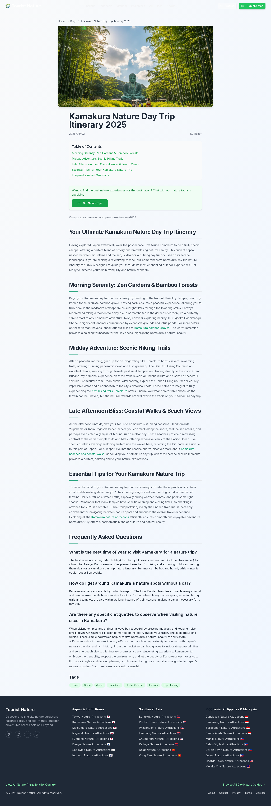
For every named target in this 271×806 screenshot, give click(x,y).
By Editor (196, 133)
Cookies (260, 792)
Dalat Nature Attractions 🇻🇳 (157, 750)
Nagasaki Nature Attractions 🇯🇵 (93, 733)
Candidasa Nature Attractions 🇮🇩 (227, 716)
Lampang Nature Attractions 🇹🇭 (160, 733)
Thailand (89, 6)
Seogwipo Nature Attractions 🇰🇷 (93, 750)
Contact (223, 792)
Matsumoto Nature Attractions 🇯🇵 (94, 727)
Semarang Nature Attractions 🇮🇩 (227, 722)
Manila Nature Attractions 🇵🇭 (225, 738)
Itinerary (153, 685)
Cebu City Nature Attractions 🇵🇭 (227, 744)
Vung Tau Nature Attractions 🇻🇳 (160, 755)
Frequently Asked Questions (90, 175)
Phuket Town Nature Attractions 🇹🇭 (162, 722)
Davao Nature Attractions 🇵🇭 (225, 755)
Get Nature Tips (89, 203)
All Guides (155, 6)
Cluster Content (134, 685)
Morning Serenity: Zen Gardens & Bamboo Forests (105, 153)
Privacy (236, 792)
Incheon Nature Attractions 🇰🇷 (92, 755)
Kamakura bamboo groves (151, 328)
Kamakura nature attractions (110, 517)
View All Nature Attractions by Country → (32, 784)
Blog (73, 21)
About (170, 6)
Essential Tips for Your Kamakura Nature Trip (102, 169)
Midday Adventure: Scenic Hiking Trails (97, 158)
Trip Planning (170, 685)
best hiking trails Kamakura (109, 391)
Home (61, 21)
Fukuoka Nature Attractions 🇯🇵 (92, 738)
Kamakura (114, 685)
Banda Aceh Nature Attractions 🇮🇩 (228, 733)
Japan (99, 685)
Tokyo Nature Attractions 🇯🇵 (91, 716)
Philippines (138, 6)
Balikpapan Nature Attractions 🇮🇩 (228, 727)
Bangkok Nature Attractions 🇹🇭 (159, 716)
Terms (248, 792)
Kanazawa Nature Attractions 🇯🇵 (93, 722)
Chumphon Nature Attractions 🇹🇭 (161, 738)
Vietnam (121, 6)
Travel (74, 685)
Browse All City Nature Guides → (244, 784)
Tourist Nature (23, 5)
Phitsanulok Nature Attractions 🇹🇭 (161, 727)
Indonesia (106, 6)
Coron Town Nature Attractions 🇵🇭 (229, 750)
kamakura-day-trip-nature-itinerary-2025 (109, 217)
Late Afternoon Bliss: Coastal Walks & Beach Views (105, 164)
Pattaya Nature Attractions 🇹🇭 (158, 744)
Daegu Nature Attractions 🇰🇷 (91, 744)
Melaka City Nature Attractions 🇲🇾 (228, 766)
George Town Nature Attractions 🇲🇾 (229, 761)
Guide (87, 685)
